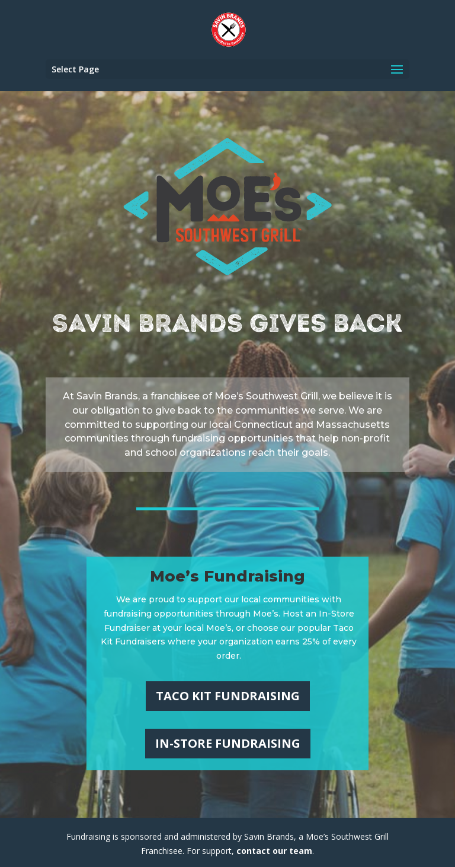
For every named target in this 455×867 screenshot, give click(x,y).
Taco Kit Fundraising (228, 696)
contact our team (274, 850)
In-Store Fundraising (227, 743)
